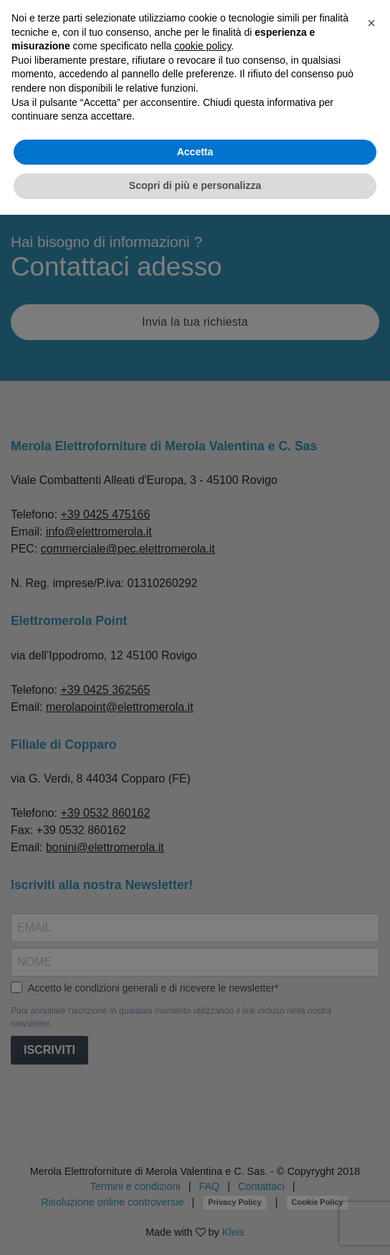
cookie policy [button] (202, 46)
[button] (371, 22)
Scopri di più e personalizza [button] (195, 185)
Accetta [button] (195, 152)
